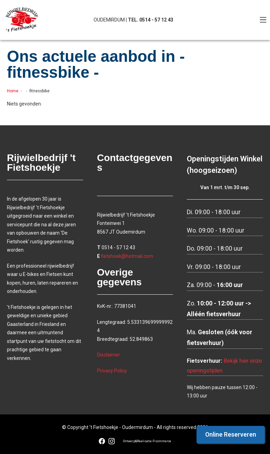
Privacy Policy (112, 370)
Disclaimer (108, 355)
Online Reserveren (230, 434)
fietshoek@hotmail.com (127, 256)
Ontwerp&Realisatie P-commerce (147, 441)
